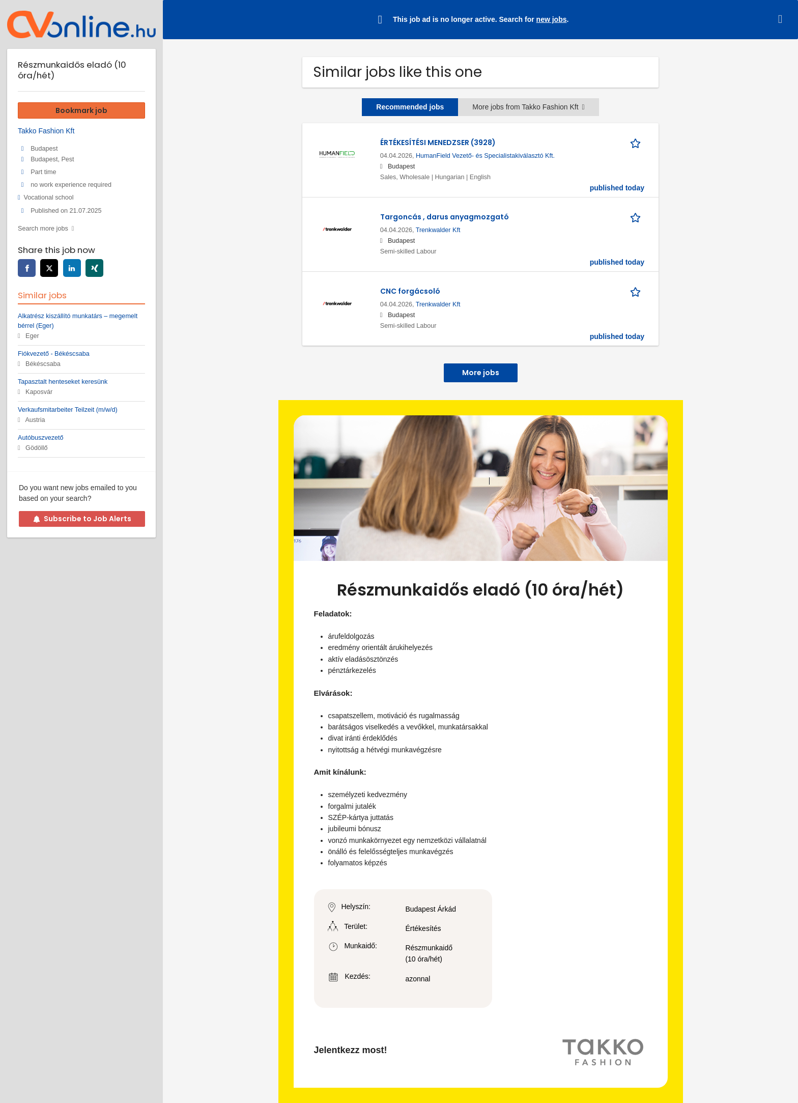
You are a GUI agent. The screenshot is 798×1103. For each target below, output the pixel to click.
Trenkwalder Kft (438, 230)
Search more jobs (43, 228)
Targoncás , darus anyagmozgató (444, 217)
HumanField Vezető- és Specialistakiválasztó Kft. (485, 155)
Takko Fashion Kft (46, 131)
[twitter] (49, 268)
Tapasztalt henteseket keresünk (62, 381)
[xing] (94, 268)
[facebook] (27, 268)
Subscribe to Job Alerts (82, 519)
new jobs (551, 19)
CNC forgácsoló (410, 291)
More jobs (480, 372)
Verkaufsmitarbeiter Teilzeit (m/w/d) (68, 409)
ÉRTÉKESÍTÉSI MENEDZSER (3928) (438, 142)
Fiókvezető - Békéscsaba (54, 353)
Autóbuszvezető (41, 437)
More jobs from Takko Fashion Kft (528, 107)
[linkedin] (72, 268)
